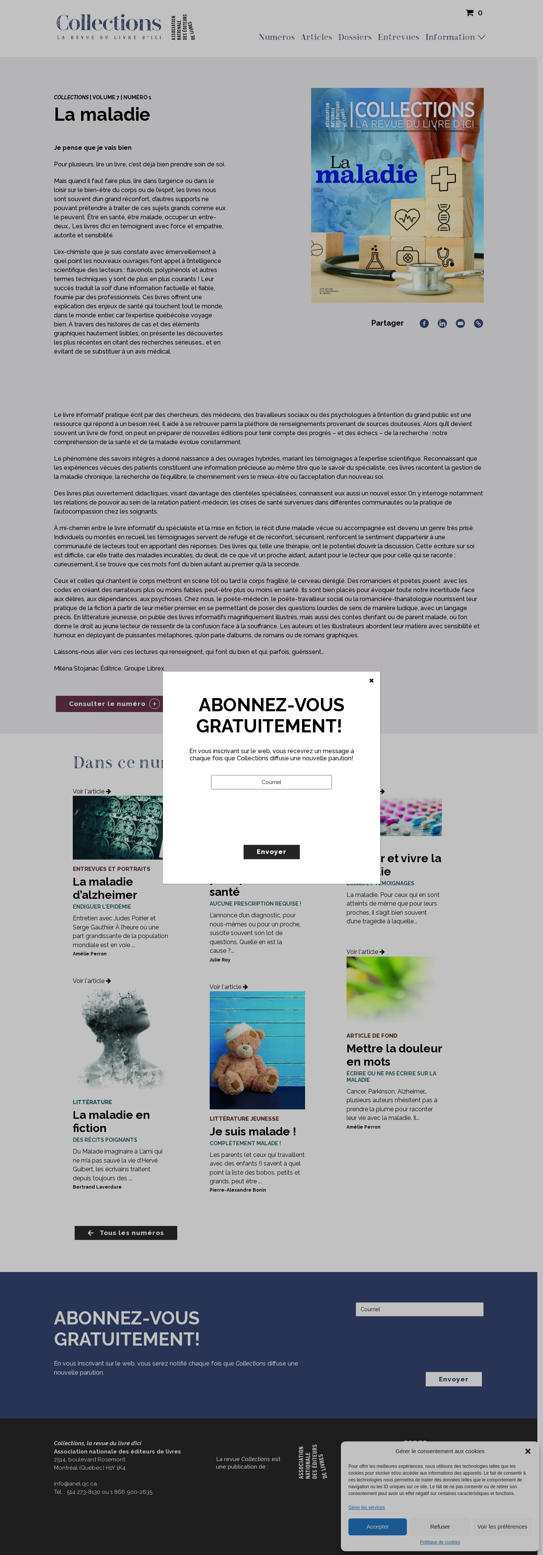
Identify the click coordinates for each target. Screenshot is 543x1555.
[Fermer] (371, 681)
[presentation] (268, 832)
